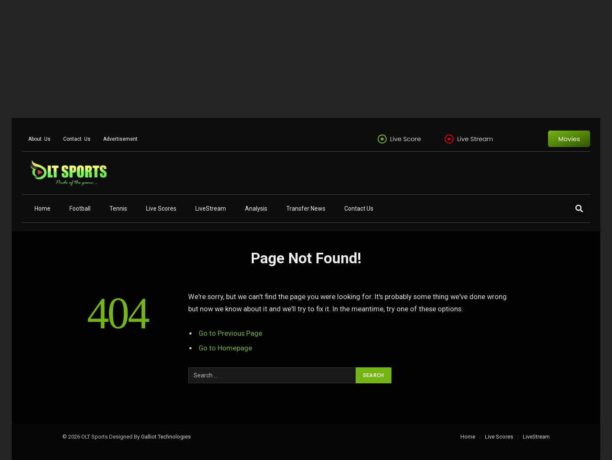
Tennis (118, 208)
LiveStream (210, 208)
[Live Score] (382, 139)
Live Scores (161, 208)
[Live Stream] (449, 139)
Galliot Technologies (166, 436)
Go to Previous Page (230, 333)
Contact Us (76, 139)
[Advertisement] (252, 59)
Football (79, 208)
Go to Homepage (225, 348)
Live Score (405, 138)
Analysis (256, 208)
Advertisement (120, 139)
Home (43, 208)
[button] (579, 208)
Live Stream (475, 138)
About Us (39, 139)
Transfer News (305, 208)
